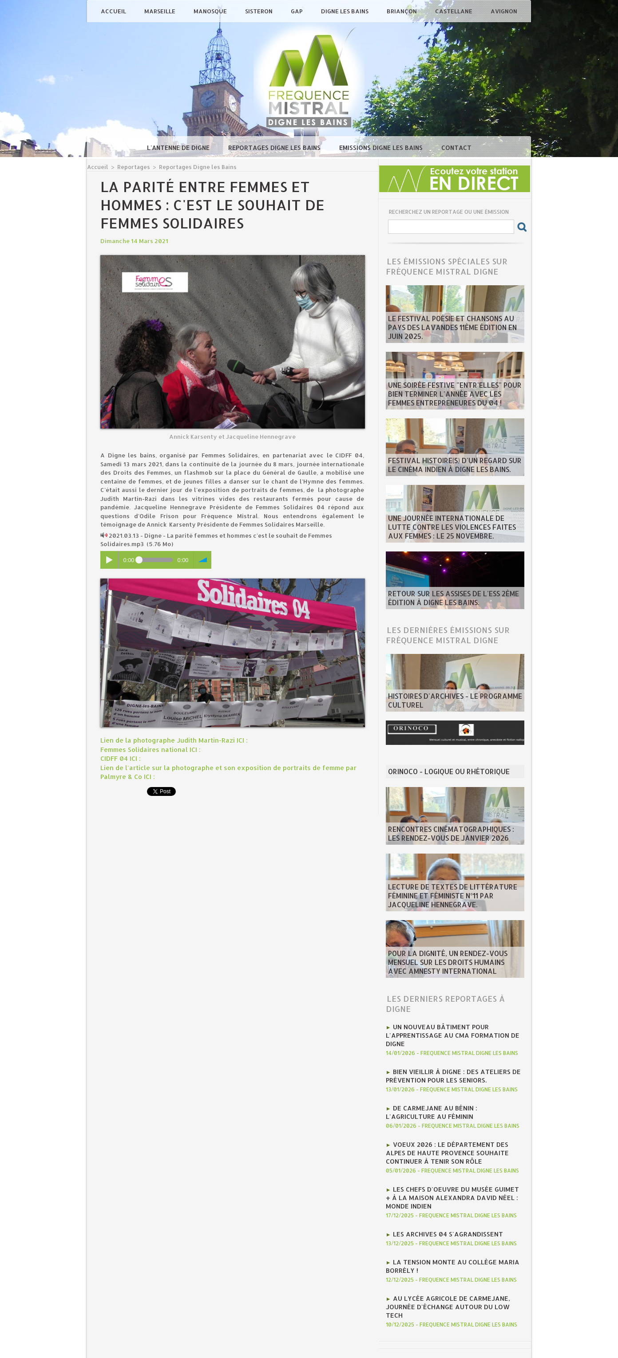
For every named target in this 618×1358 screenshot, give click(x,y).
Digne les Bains (345, 11)
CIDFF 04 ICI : (119, 756)
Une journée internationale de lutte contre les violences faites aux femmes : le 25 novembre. (453, 529)
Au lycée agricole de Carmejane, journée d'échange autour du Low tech (451, 1280)
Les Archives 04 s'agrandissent (442, 1216)
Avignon (504, 11)
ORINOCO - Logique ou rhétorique (441, 772)
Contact (456, 147)
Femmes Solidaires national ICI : (147, 748)
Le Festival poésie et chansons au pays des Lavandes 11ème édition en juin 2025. (452, 334)
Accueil (114, 11)
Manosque (211, 11)
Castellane (454, 11)
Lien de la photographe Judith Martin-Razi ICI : (167, 739)
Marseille (160, 11)
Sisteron (259, 11)
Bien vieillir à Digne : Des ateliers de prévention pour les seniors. (447, 1070)
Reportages (131, 166)
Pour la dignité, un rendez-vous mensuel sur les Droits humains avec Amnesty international (453, 965)
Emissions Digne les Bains (381, 147)
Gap (297, 11)
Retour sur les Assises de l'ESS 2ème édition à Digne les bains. (444, 600)
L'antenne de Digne (179, 147)
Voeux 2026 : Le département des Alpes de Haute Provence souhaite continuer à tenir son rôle (452, 1141)
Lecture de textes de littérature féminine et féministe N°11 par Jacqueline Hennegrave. (453, 898)
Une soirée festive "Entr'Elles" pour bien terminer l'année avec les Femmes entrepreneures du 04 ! (452, 396)
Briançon (402, 11)
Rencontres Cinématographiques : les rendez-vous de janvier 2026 (448, 835)
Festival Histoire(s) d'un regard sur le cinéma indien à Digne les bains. (449, 467)
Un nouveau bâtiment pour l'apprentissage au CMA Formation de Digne (446, 1033)
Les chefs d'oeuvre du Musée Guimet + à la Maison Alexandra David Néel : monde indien (452, 1182)
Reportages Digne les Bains (275, 147)
